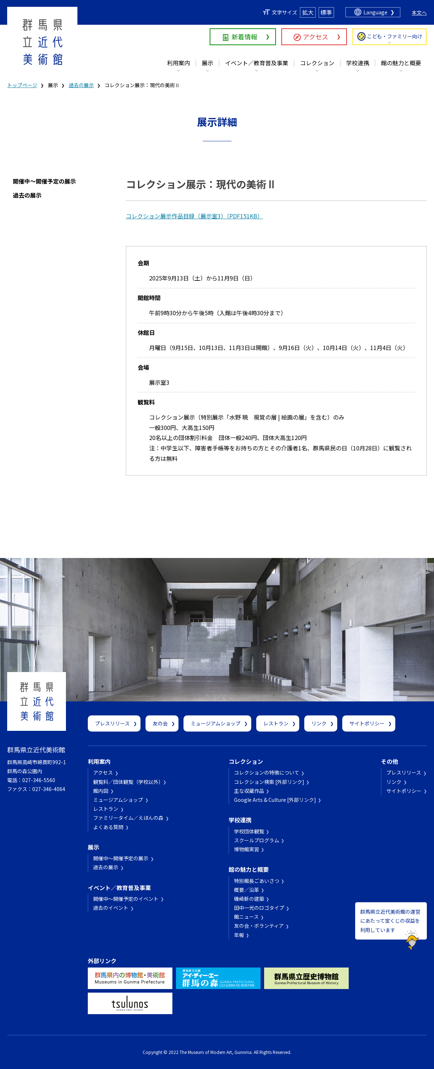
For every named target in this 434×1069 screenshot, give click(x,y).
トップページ (22, 85)
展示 (207, 62)
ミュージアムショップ (215, 723)
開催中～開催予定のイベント (125, 898)
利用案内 (178, 62)
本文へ (419, 12)
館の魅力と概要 (401, 62)
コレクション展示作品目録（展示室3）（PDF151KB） (194, 216)
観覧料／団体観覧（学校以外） (127, 781)
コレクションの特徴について (266, 772)
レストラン (275, 723)
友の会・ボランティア (259, 925)
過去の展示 (81, 85)
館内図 (100, 790)
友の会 (160, 723)
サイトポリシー (367, 723)
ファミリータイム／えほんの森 (128, 817)
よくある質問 (108, 827)
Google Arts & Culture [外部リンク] (275, 799)
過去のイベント (110, 907)
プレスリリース (112, 723)
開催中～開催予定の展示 (44, 181)
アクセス (315, 36)
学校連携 (357, 62)
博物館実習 (246, 849)
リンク (318, 723)
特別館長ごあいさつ (256, 880)
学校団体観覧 (249, 831)
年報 (239, 934)
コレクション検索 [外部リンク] (269, 781)
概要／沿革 (246, 889)
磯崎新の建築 (249, 898)
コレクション (317, 62)
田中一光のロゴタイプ (259, 907)
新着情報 (244, 36)
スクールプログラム (256, 840)
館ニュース (246, 916)
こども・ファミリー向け (394, 36)
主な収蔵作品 (249, 790)
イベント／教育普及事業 (256, 62)
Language (375, 12)
